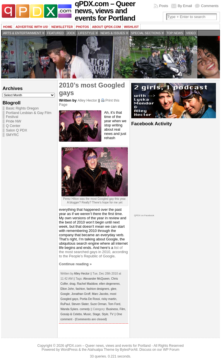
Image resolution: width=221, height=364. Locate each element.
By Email (185, 6)
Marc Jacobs (100, 293)
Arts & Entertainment (22, 33)
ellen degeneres (109, 283)
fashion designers (98, 288)
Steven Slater (80, 304)
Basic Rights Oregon (22, 108)
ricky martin (109, 299)
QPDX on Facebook (144, 215)
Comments (209, 6)
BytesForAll (128, 350)
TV (111, 314)
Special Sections (146, 33)
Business (112, 309)
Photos (82, 26)
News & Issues (112, 33)
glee (113, 288)
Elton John (67, 288)
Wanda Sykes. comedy (75, 309)
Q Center (13, 126)
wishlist (131, 26)
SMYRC (12, 135)
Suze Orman (98, 304)
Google (65, 293)
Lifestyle (86, 33)
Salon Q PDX (16, 130)
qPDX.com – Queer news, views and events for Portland (107, 346)
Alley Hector (87, 100)
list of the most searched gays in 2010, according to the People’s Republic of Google (93, 251)
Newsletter (62, 26)
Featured (55, 33)
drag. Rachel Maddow (83, 283)
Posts (163, 6)
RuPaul (65, 304)
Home (7, 26)
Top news (175, 33)
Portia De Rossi (90, 299)
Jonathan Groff (81, 293)
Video (191, 33)
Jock (71, 33)
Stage (96, 314)
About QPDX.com (106, 26)
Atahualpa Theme (101, 350)
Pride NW (13, 121)
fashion (80, 288)
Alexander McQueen (96, 278)
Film (122, 309)
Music (87, 314)
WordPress (69, 350)
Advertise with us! (32, 26)
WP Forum (171, 350)
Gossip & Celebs (71, 314)
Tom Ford (114, 304)
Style (105, 314)
